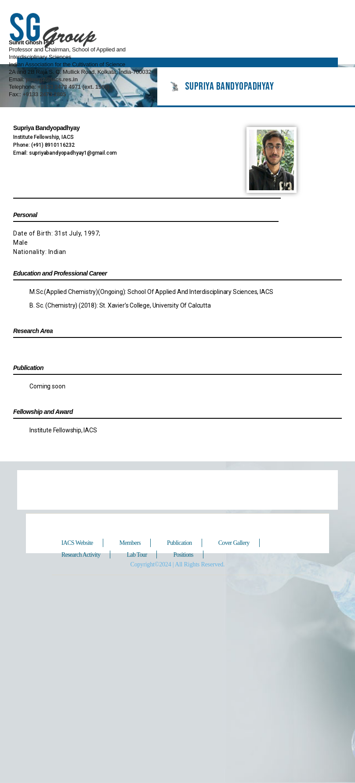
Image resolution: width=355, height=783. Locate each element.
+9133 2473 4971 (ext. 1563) (261, 52)
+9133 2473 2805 (233, 59)
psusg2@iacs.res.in (240, 44)
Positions (185, 543)
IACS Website (78, 531)
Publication (181, 531)
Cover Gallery (236, 531)
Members (131, 531)
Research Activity (81, 543)
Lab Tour (138, 543)
